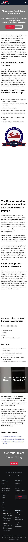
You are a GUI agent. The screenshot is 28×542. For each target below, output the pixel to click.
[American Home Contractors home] (14, 470)
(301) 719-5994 (6, 520)
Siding (3, 497)
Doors (2, 502)
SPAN (2, 507)
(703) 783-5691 (6, 530)
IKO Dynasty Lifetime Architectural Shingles (13, 439)
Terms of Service (12, 537)
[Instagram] (15, 475)
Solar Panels (4, 493)
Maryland (6, 513)
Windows (3, 495)
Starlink (3, 504)
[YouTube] (18, 475)
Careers (17, 488)
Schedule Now (10, 27)
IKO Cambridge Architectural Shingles (12, 436)
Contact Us (19, 27)
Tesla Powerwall (5, 490)
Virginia (5, 523)
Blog (16, 486)
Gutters (3, 500)
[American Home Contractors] (5, 2)
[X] (12, 475)
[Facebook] (9, 475)
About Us (17, 483)
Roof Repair (4, 486)
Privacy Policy (5, 537)
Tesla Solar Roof (5, 488)
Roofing (3, 483)
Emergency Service (20, 490)
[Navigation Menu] (25, 2)
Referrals (17, 493)
